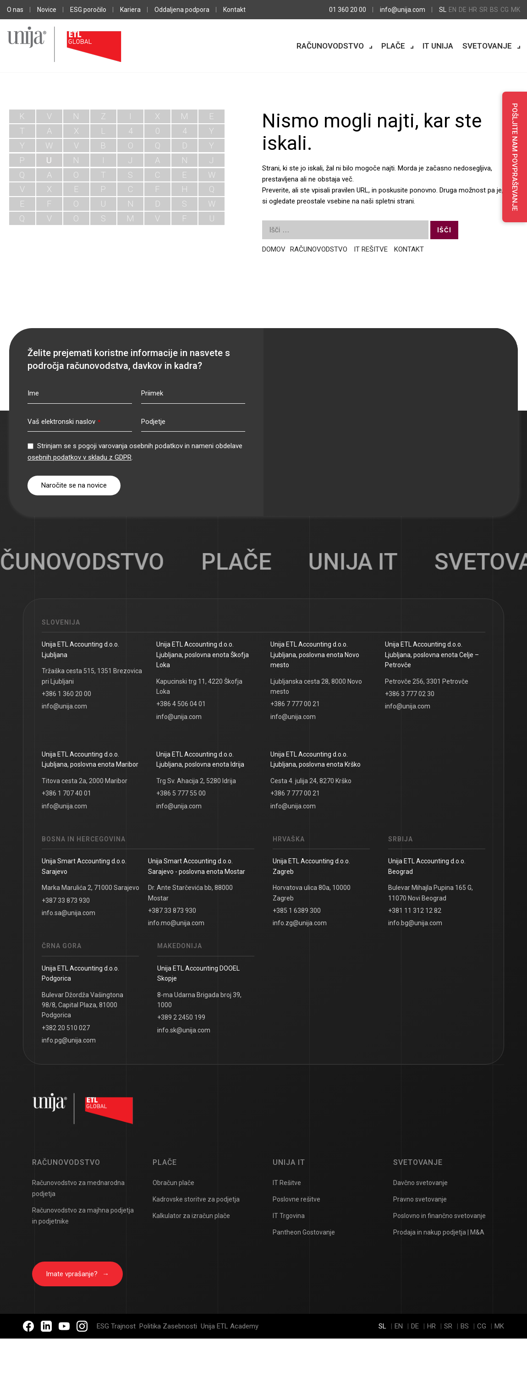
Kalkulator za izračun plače (191, 1215)
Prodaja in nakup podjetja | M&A (438, 1232)
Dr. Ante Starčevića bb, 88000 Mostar (190, 892)
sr (483, 9)
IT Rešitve (287, 1182)
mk (515, 9)
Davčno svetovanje (420, 1182)
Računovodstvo (330, 45)
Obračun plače (173, 1182)
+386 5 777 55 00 (181, 793)
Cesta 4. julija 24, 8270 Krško (310, 781)
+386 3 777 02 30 (409, 693)
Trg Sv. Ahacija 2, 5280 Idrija (196, 781)
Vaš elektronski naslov (63, 421)
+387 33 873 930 (66, 900)
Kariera (130, 9)
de (463, 9)
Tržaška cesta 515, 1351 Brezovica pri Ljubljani (92, 676)
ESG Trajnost (116, 1326)
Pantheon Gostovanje (304, 1232)
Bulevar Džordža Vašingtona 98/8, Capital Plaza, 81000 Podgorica (82, 1005)
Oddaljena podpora (181, 9)
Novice (46, 9)
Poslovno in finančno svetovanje (439, 1215)
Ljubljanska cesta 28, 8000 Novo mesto (316, 686)
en (452, 9)
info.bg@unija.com (415, 923)
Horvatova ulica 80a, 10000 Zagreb (312, 892)
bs (494, 9)
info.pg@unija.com (69, 1040)
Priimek (152, 393)
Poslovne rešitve (296, 1199)
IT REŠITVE (371, 249)
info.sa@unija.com (68, 913)
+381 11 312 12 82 (414, 910)
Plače (393, 45)
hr (473, 9)
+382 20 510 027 (66, 1028)
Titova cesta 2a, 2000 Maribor (84, 781)
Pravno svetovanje (420, 1199)
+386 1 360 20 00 (66, 693)
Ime (33, 393)
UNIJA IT (361, 562)
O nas (15, 9)
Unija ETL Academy (229, 1326)
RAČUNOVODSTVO (319, 249)
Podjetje (153, 421)
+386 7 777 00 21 (295, 704)
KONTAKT (409, 249)
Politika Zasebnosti (168, 1326)
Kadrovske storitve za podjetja (196, 1199)
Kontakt (234, 9)
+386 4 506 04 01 (181, 704)
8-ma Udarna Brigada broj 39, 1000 (199, 1000)
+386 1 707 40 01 (66, 793)
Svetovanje (487, 45)
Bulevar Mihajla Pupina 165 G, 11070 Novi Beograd (430, 892)
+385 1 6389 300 (297, 910)
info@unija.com (402, 9)
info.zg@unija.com (300, 923)
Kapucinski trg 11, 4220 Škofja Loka (199, 686)
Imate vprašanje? (77, 1273)
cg (504, 9)
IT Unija (438, 45)
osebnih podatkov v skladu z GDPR (79, 457)
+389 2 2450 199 (181, 1017)
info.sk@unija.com (183, 1030)
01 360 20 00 (347, 9)
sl (442, 9)
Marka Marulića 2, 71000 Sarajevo (90, 887)
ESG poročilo (88, 9)
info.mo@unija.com (176, 923)
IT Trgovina (289, 1215)
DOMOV (273, 249)
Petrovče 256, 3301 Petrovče (426, 681)
